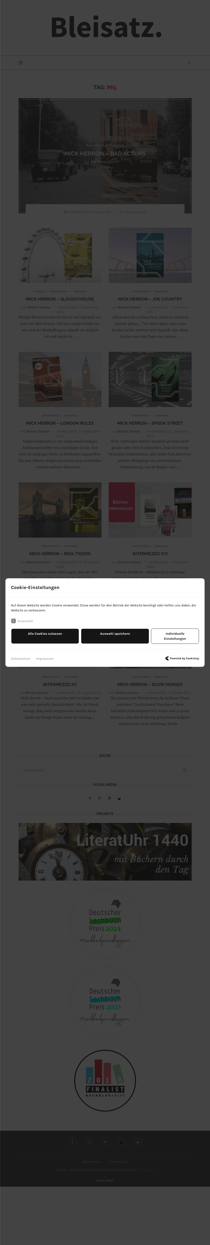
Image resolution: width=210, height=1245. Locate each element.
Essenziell (22, 623)
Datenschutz (20, 656)
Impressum (45, 656)
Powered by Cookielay (181, 656)
